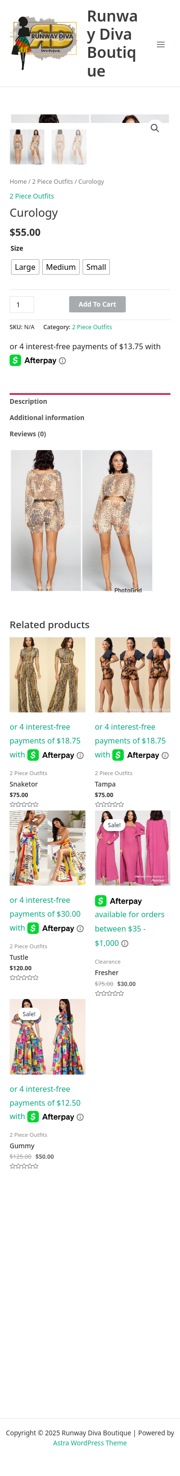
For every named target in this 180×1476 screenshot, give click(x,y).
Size (17, 401)
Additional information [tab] (47, 570)
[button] (155, 128)
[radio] (25, 420)
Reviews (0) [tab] (28, 586)
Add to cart (97, 457)
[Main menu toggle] (161, 44)
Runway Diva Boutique (112, 43)
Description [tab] (28, 554)
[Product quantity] (22, 457)
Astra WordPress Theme (90, 1442)
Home (18, 335)
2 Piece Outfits (52, 335)
